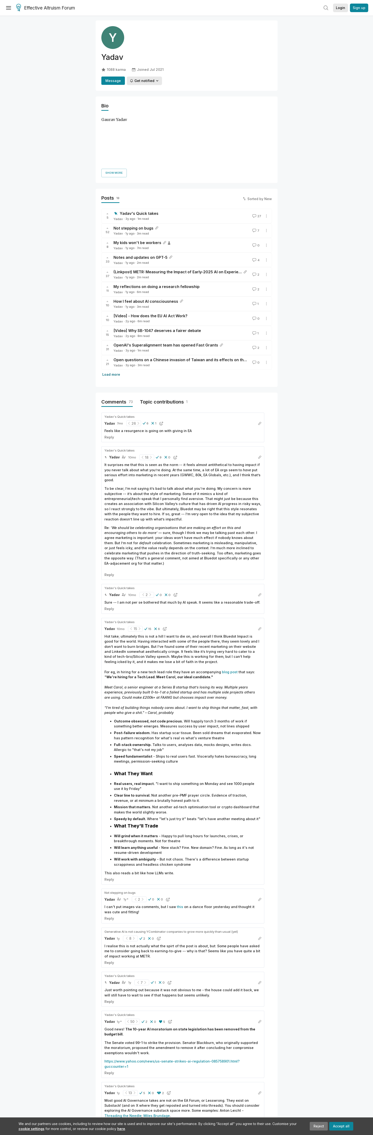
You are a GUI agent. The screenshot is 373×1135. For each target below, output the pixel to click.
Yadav (118, 164)
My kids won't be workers (137, 188)
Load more (111, 320)
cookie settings (31, 1129)
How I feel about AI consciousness (145, 247)
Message (113, 81)
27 (256, 161)
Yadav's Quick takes (139, 159)
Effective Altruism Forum (45, 8)
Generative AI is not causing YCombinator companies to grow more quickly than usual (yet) (171, 877)
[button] (146, 369)
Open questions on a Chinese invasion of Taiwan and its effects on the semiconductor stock (200, 305)
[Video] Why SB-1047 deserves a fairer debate (157, 276)
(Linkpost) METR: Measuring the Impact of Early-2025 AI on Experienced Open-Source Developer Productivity (215, 217)
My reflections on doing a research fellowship (156, 232)
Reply (109, 383)
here (121, 1129)
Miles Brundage (156, 1061)
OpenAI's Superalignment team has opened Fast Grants (165, 291)
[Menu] (8, 8)
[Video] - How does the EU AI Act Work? (150, 261)
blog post (230, 618)
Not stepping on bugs (133, 173)
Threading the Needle (123, 1061)
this (180, 853)
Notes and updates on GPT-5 (140, 203)
